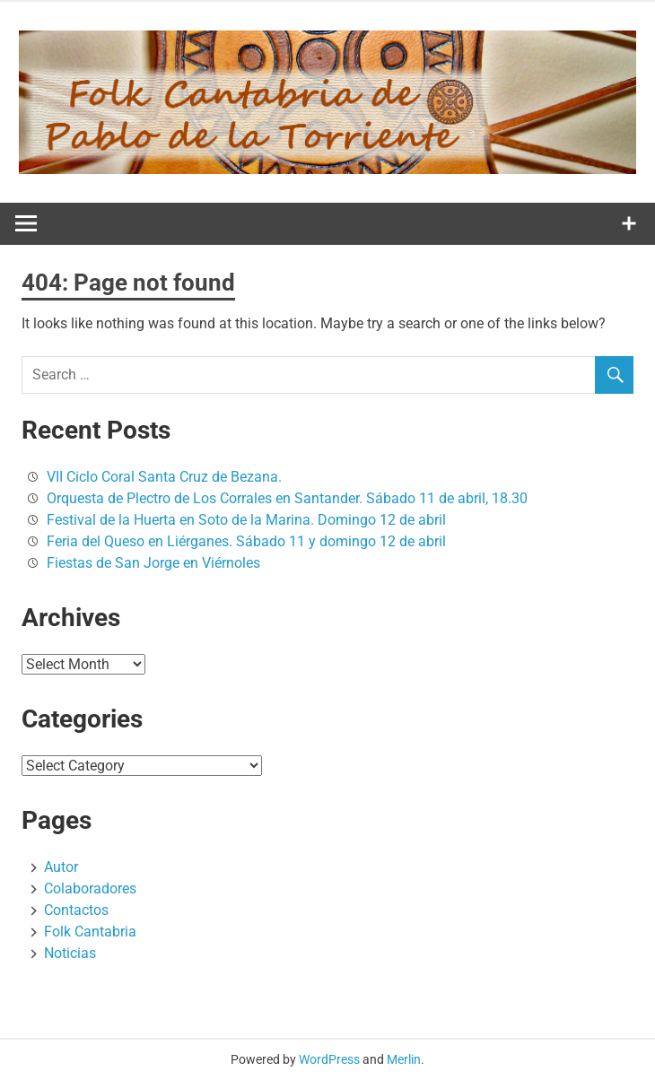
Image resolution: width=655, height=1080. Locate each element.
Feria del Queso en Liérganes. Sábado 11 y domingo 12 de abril (246, 541)
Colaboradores (90, 888)
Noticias (70, 953)
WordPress (329, 1059)
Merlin (404, 1059)
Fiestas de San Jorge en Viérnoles (153, 562)
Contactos (76, 910)
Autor (61, 866)
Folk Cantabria (90, 931)
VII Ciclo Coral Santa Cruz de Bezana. (164, 476)
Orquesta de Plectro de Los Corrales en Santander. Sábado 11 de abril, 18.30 (287, 498)
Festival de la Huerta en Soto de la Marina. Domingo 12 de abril (246, 519)
